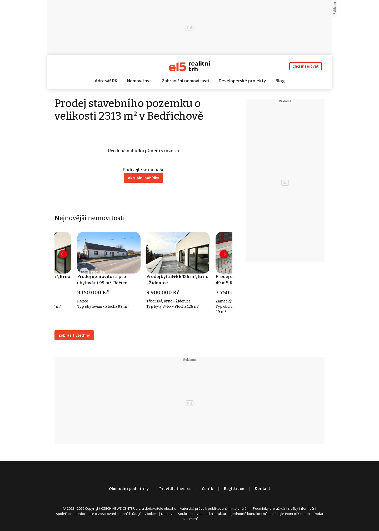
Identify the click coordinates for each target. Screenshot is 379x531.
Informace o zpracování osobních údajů (109, 513)
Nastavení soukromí (177, 513)
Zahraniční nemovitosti (185, 81)
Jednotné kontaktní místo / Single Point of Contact (271, 513)
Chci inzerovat (305, 66)
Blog (280, 81)
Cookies (151, 513)
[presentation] (63, 254)
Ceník (207, 489)
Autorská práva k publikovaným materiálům (215, 508)
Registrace (234, 489)
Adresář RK (106, 81)
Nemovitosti (139, 81)
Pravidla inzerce (175, 489)
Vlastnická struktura (212, 513)
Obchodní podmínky (129, 489)
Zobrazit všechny (74, 335)
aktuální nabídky (143, 177)
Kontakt (262, 489)
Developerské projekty (242, 81)
